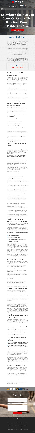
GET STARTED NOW (17, 30)
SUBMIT (17, 413)
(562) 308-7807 (13, 6)
